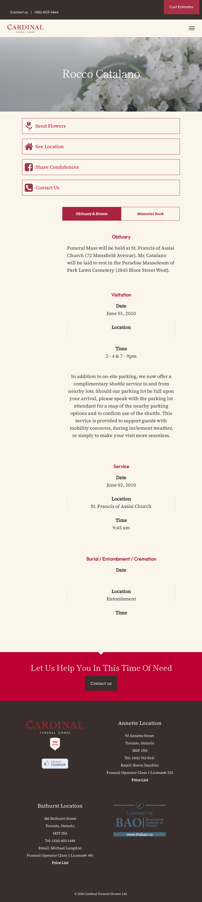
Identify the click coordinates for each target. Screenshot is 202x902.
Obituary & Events (92, 213)
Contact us (19, 12)
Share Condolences (57, 167)
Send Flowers (51, 126)
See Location (50, 146)
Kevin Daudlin (146, 765)
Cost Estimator (181, 6)
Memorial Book (150, 213)
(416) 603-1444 (46, 12)
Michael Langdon (66, 848)
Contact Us (47, 187)
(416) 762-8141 (143, 757)
